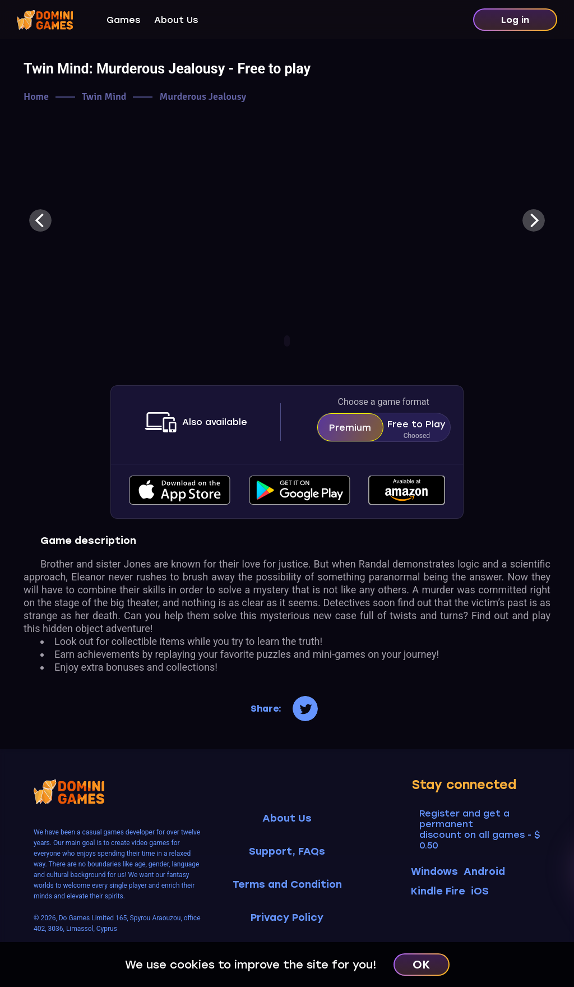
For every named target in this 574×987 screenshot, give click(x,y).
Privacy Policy (287, 917)
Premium (350, 427)
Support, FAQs (287, 851)
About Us (176, 20)
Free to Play (416, 430)
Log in (515, 20)
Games (123, 20)
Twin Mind (104, 96)
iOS (480, 891)
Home (36, 96)
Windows (434, 871)
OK (421, 964)
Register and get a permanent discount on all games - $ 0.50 (479, 829)
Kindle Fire (438, 891)
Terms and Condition (287, 884)
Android (484, 871)
